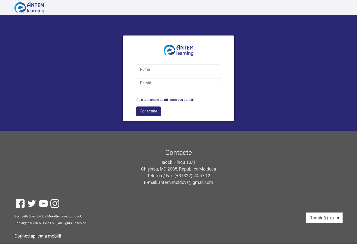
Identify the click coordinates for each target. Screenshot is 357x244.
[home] (29, 7)
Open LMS (36, 216)
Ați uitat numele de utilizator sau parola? (165, 100)
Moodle (53, 216)
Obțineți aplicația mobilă (37, 236)
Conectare (148, 111)
